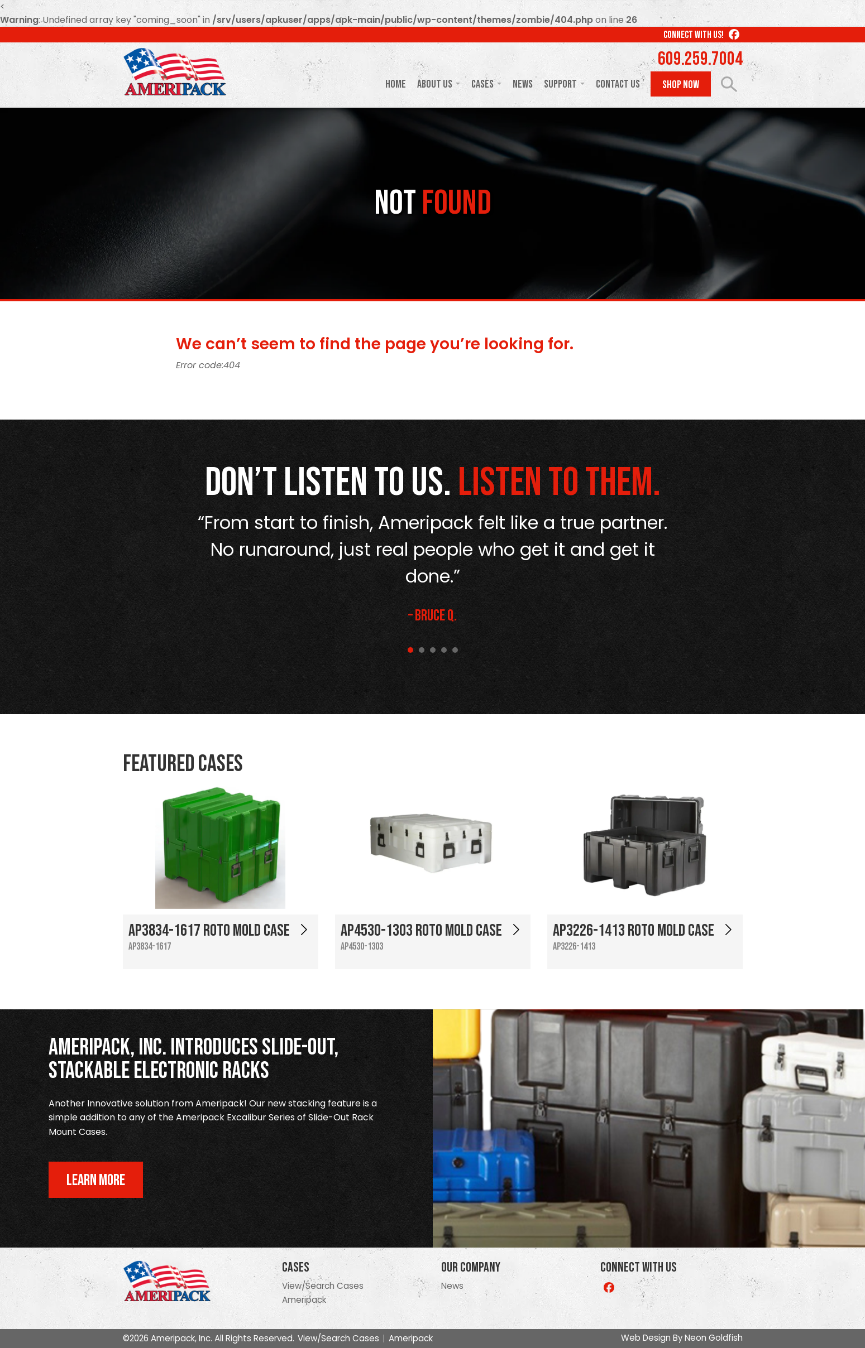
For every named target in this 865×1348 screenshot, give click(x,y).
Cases (482, 84)
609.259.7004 (700, 59)
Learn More (95, 1180)
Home (395, 84)
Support (560, 84)
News (523, 84)
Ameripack (304, 1300)
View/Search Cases (323, 1286)
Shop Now (680, 85)
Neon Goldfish (714, 1338)
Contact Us (618, 84)
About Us (434, 84)
